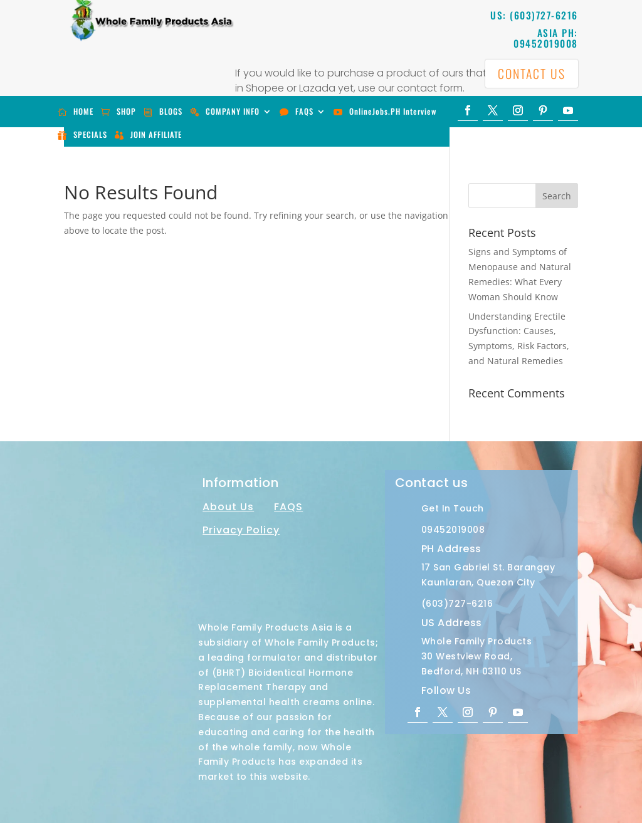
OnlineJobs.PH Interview (392, 111)
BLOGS (170, 111)
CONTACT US (531, 74)
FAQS (304, 111)
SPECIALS (90, 134)
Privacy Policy (241, 530)
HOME (83, 111)
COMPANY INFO (233, 111)
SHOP (126, 111)
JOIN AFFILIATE (156, 134)
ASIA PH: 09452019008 (545, 38)
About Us (228, 507)
